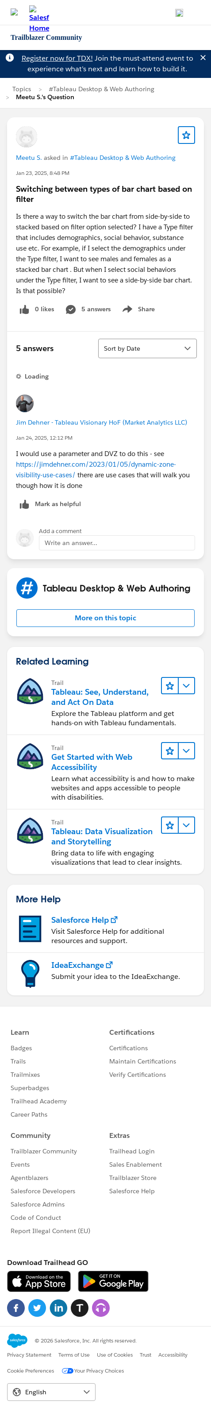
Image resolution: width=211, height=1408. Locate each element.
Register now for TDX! (57, 58)
